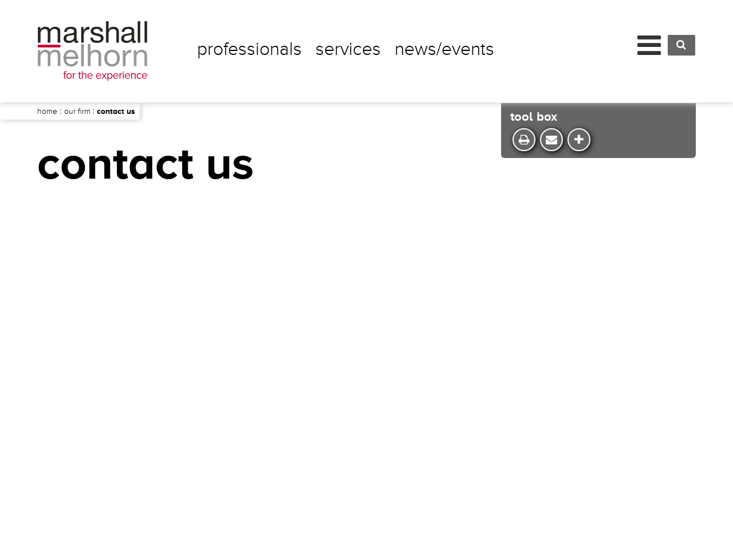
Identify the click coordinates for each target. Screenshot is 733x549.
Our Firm (77, 111)
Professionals (249, 49)
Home (47, 111)
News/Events (444, 49)
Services (348, 49)
